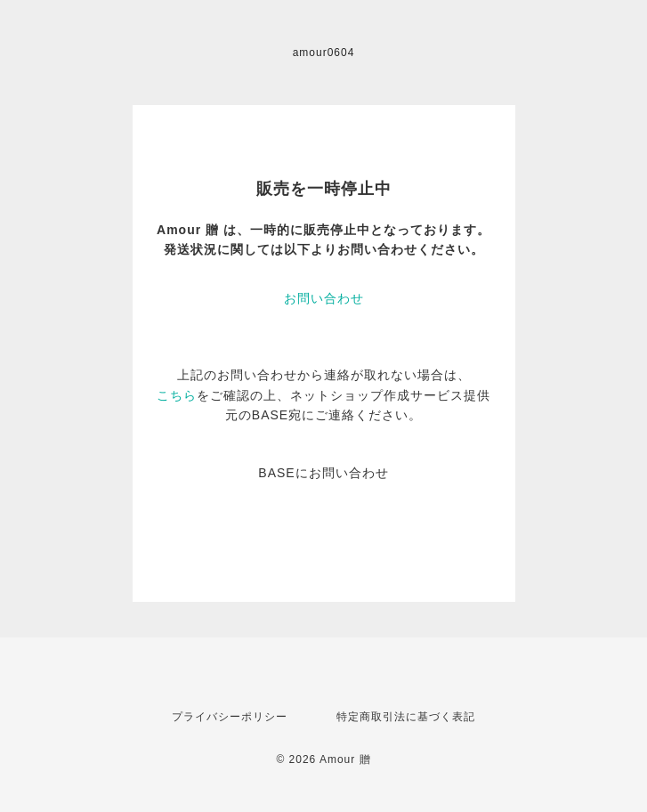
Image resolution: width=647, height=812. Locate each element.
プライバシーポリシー (229, 716)
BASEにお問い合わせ (323, 473)
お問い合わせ (324, 298)
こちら (177, 395)
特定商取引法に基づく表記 (405, 716)
